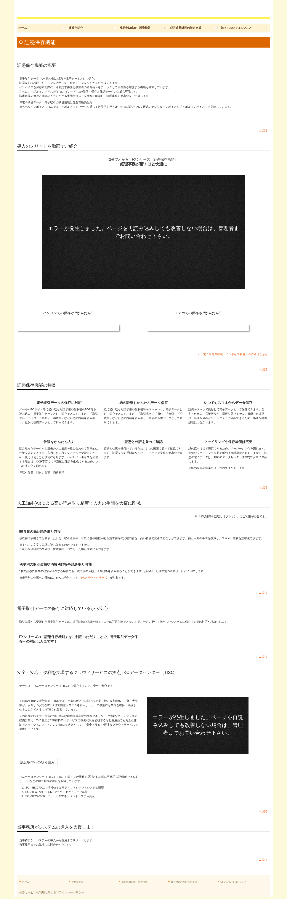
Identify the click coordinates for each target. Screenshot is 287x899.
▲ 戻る (263, 130)
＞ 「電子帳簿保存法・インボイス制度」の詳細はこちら (232, 354)
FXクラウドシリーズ (94, 577)
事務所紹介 (76, 27)
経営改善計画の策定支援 (185, 27)
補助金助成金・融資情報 (135, 27)
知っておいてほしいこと (236, 27)
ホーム (22, 27)
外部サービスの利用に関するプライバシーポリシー (51, 892)
